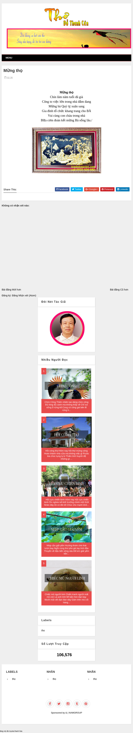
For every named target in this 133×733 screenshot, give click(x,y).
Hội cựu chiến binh (66, 483)
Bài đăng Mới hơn (11, 289)
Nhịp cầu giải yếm (66, 529)
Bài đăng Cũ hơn (119, 289)
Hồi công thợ (66, 434)
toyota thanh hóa (15, 731)
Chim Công (66, 386)
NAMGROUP (75, 712)
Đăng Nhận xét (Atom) (24, 295)
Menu (9, 57)
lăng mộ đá (4, 731)
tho (43, 630)
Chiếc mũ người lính (66, 578)
